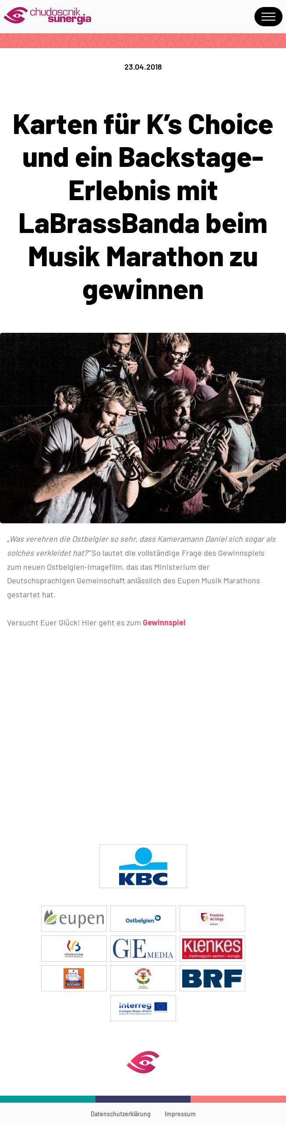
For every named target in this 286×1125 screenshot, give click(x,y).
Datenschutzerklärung (121, 1114)
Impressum (180, 1114)
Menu (268, 17)
